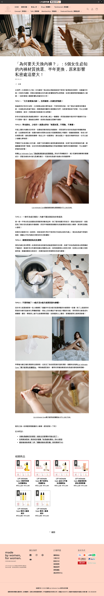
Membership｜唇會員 (49, 11)
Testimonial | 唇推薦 (61, 7)
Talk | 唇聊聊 (34, 11)
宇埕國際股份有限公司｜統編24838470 (55, 592)
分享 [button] (18, 84)
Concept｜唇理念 (21, 11)
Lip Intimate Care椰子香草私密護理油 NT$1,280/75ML (52, 417)
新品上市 (34, 7)
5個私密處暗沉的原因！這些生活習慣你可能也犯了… (39, 436)
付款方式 (56, 558)
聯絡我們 (56, 567)
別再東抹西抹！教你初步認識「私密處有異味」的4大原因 (40, 439)
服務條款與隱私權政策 (15, 592)
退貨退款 (56, 564)
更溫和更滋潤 (63, 2)
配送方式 (56, 561)
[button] (88, 9)
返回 (52, 532)
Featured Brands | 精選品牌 (70, 11)
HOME (17, 7)
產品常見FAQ (58, 573)
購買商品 (56, 555)
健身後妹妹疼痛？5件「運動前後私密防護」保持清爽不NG (41, 442)
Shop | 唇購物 (45, 7)
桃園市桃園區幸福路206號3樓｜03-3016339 (82, 592)
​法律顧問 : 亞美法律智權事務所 (32, 592)
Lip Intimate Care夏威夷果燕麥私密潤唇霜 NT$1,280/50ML (52, 208)
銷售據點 (56, 570)
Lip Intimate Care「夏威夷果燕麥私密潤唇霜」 (36, 153)
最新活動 (24, 7)
